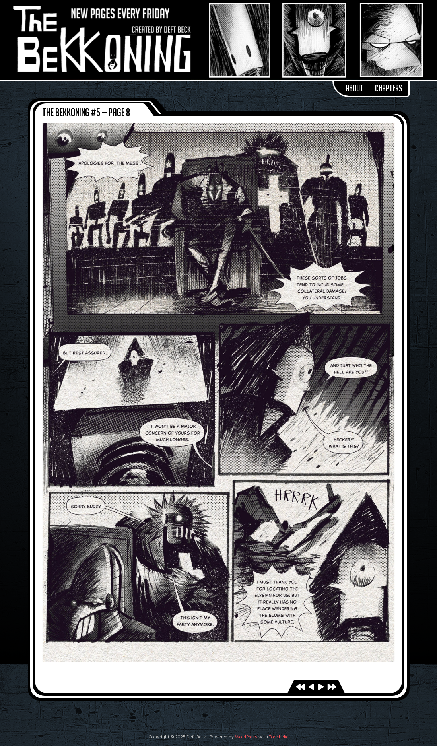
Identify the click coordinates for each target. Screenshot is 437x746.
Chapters (388, 88)
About (354, 88)
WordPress (246, 737)
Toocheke (279, 737)
